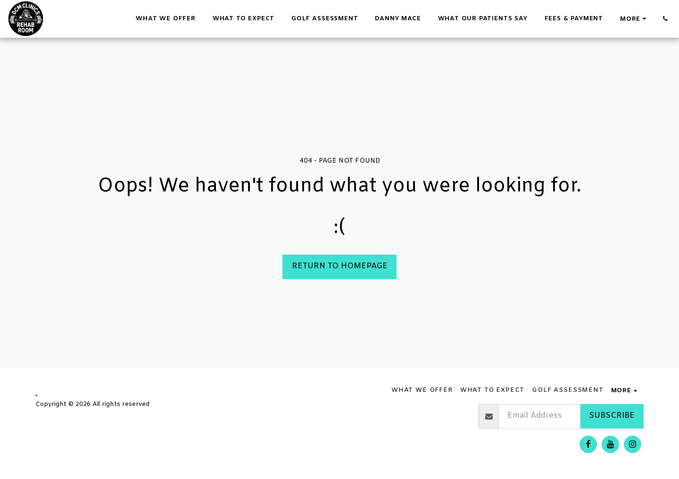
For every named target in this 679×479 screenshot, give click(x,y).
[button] (665, 19)
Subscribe (612, 416)
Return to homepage (340, 266)
